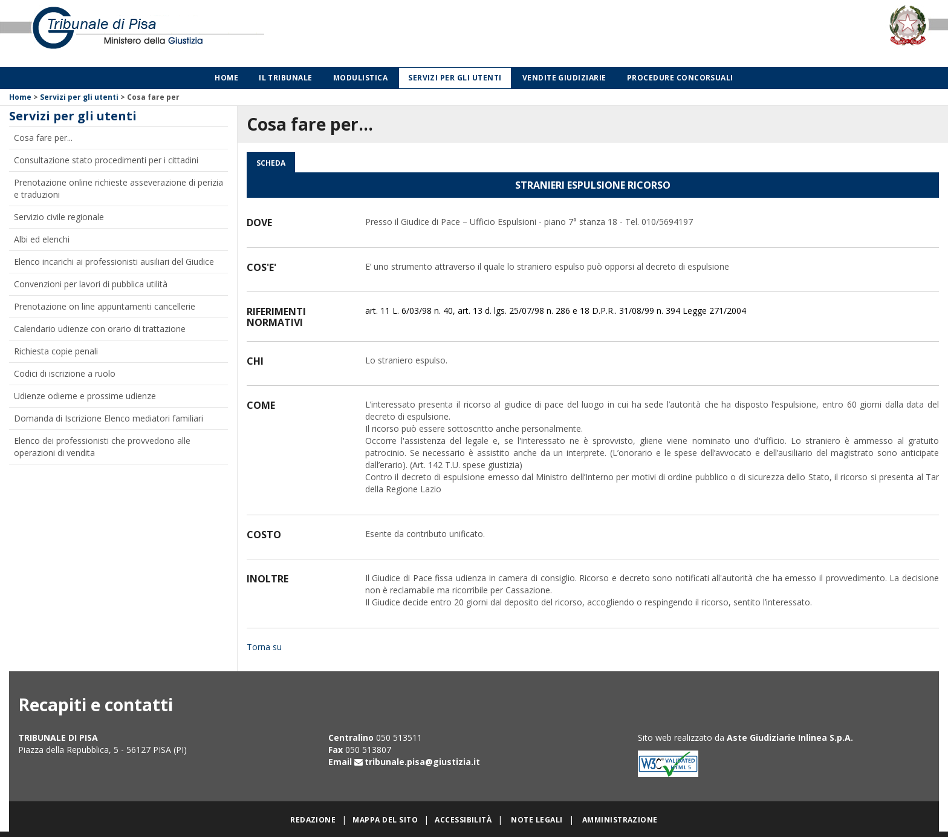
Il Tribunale (286, 78)
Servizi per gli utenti (455, 78)
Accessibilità (463, 820)
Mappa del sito (385, 820)
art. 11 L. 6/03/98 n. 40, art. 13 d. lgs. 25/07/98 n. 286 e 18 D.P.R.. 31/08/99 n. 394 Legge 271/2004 (555, 310)
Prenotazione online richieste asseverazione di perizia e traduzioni (118, 188)
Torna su (264, 647)
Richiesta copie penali (56, 351)
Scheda (270, 163)
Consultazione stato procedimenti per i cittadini (106, 160)
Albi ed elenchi (42, 239)
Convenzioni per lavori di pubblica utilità (90, 284)
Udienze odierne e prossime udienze (85, 396)
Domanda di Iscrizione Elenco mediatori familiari (108, 418)
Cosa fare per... (43, 137)
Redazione (313, 820)
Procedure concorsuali (680, 78)
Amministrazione (620, 820)
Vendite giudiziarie (564, 78)
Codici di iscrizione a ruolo (64, 373)
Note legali (536, 820)
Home (226, 78)
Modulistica (360, 78)
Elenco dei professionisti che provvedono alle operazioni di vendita (102, 446)
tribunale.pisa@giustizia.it (422, 761)
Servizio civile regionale (59, 217)
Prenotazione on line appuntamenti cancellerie (104, 306)
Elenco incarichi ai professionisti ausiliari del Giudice (114, 261)
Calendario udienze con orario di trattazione (100, 328)
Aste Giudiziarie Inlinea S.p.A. (790, 737)
